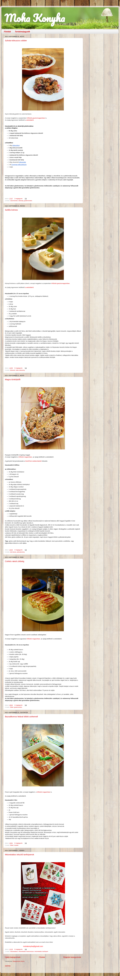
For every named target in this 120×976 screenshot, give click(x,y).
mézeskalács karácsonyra (26, 951)
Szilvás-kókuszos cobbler (16, 40)
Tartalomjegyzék (22, 32)
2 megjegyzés (18, 198)
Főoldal (7, 32)
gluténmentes (28, 200)
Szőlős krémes (11, 210)
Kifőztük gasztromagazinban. (60, 283)
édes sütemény (20, 370)
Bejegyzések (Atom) (18, 961)
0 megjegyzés (18, 368)
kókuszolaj (22, 162)
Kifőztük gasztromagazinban (36, 118)
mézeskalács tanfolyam (41, 951)
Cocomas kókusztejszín (19, 164)
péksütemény (21, 552)
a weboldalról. (29, 287)
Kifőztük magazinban (25, 457)
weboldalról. (30, 120)
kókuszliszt (16, 145)
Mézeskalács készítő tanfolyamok (19, 854)
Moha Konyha (34, 17)
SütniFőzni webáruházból (33, 461)
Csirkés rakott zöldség (14, 561)
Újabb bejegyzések (12, 957)
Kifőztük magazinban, (33, 639)
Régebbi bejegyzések (72, 957)
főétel (11, 707)
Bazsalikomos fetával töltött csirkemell (21, 717)
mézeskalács (14, 951)
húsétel (16, 845)
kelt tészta (13, 552)
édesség (20, 200)
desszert (12, 370)
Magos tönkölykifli (12, 379)
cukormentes (14, 200)
